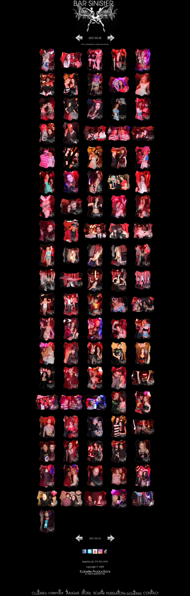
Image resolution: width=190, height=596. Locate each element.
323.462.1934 (101, 561)
